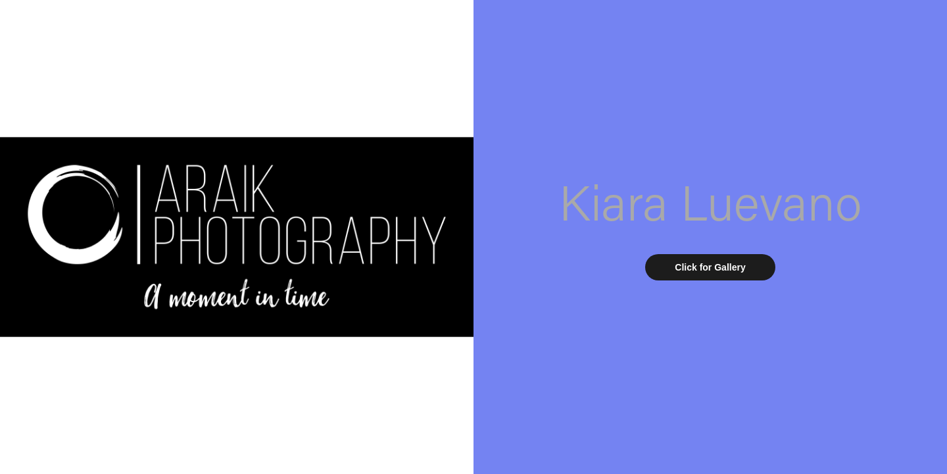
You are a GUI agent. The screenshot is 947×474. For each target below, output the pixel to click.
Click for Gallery (710, 267)
